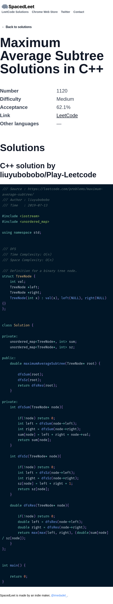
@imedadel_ (59, 595)
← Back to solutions (17, 27)
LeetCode (67, 115)
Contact (78, 12)
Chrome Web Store (45, 12)
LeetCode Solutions (15, 12)
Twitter (65, 12)
